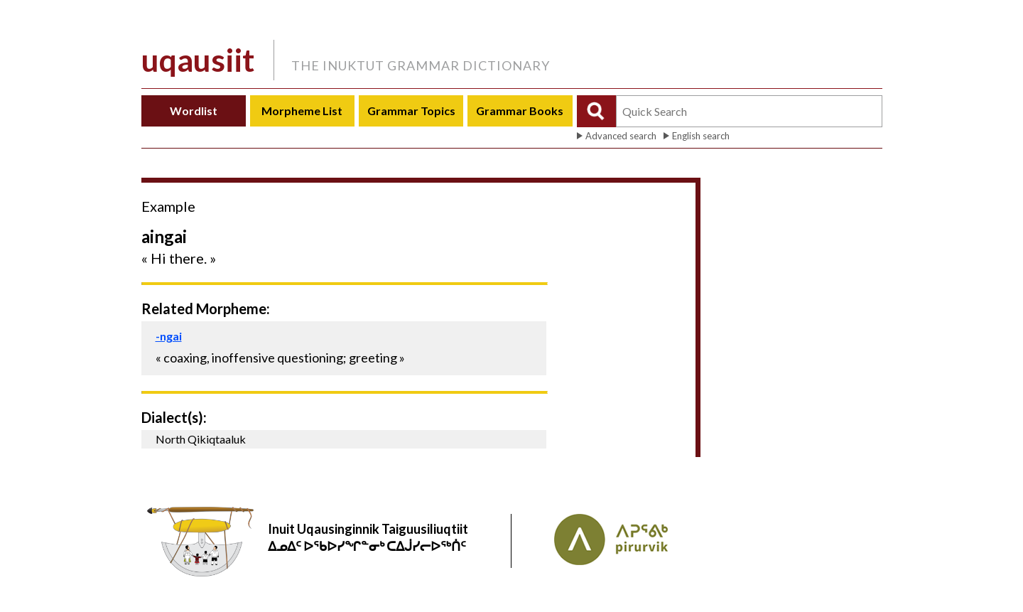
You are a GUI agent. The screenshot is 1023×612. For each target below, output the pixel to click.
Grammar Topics (411, 110)
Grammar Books (519, 110)
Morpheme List (301, 110)
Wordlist (193, 110)
